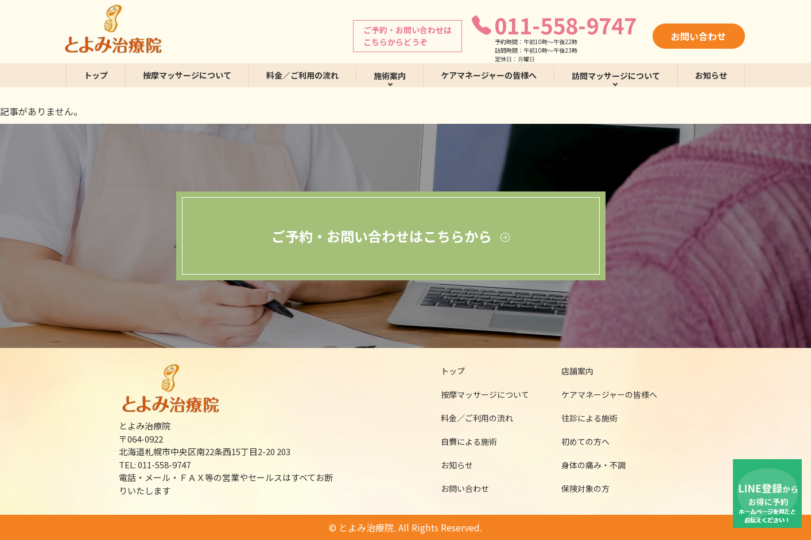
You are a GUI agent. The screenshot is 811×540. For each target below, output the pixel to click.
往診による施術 (582, 418)
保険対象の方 (578, 488)
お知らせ (711, 75)
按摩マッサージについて (187, 75)
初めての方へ (578, 441)
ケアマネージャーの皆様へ (489, 75)
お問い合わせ (698, 36)
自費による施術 (461, 441)
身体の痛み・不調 (586, 465)
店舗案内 (569, 371)
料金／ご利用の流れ (302, 75)
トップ (96, 75)
